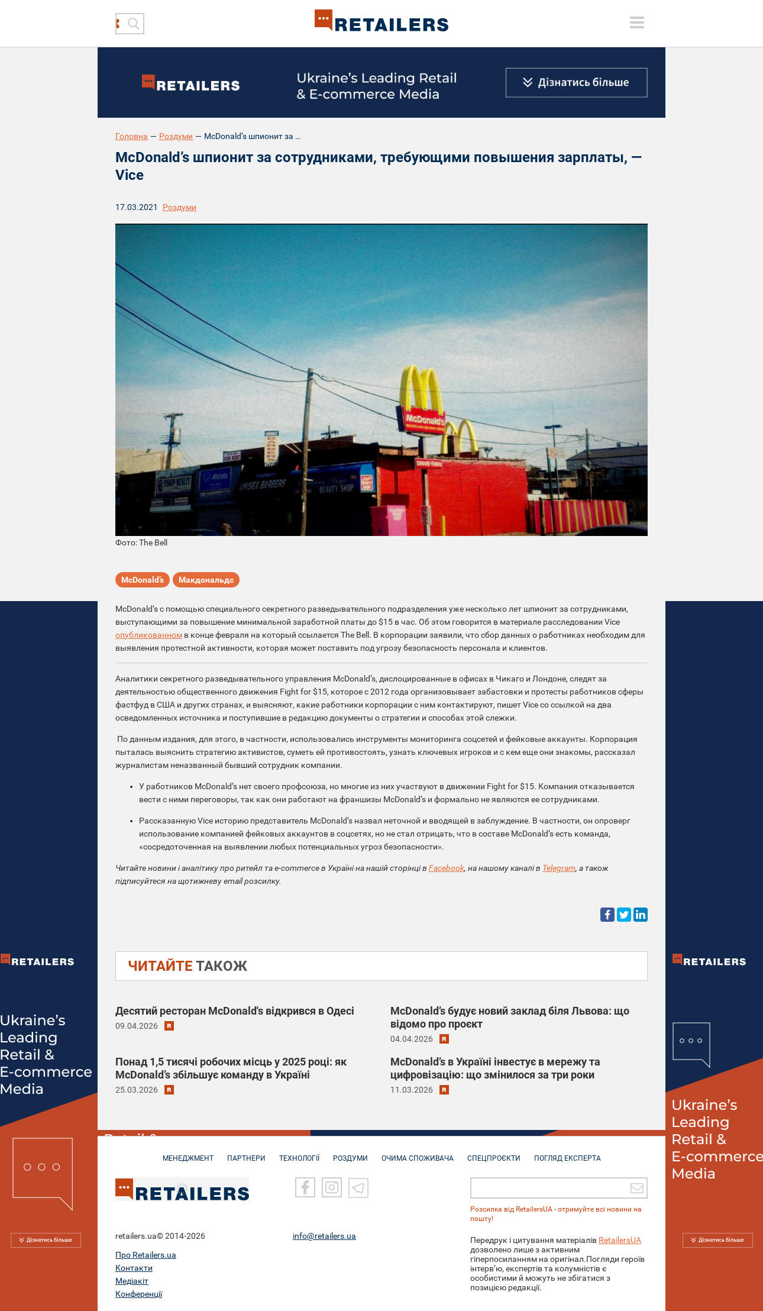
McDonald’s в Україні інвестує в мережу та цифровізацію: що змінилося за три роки (495, 1068)
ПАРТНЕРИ (246, 1152)
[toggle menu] (637, 22)
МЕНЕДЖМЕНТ (188, 1152)
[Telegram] (358, 1187)
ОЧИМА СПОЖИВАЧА (418, 1152)
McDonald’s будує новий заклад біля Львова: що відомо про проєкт (509, 1017)
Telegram (559, 868)
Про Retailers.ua (145, 1253)
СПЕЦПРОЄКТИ (493, 1152)
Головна (131, 136)
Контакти (134, 1266)
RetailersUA (620, 1239)
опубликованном (148, 635)
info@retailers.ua (324, 1234)
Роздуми (176, 136)
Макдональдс (206, 580)
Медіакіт (131, 1279)
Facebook (446, 868)
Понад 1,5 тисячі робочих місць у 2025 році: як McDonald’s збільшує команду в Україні (231, 1068)
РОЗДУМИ (350, 1152)
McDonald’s (142, 580)
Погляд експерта (567, 1152)
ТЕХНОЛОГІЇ (299, 1152)
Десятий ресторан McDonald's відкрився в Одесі (234, 1011)
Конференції (138, 1292)
